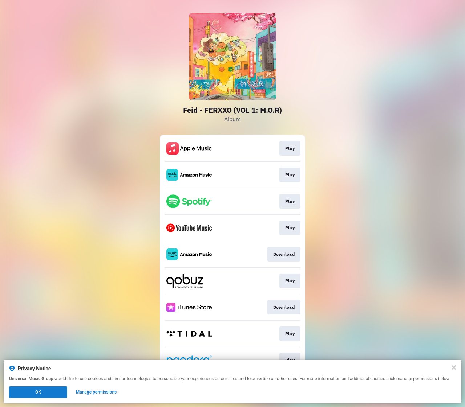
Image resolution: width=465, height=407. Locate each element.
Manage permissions (96, 392)
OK (38, 392)
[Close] (454, 367)
